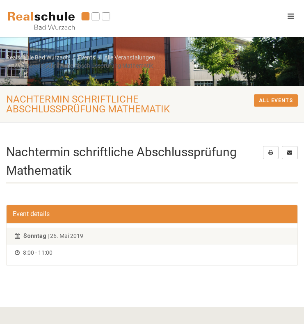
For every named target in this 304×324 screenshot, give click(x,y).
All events (276, 100)
